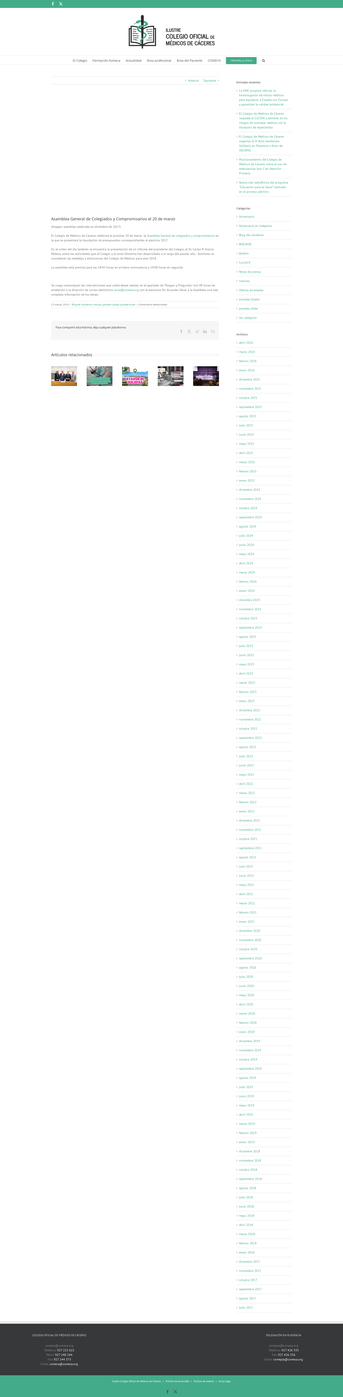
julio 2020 (246, 977)
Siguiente (209, 80)
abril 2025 (246, 453)
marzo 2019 (247, 1124)
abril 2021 (246, 894)
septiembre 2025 (250, 407)
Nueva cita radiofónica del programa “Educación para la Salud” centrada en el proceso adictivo (263, 187)
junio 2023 (246, 655)
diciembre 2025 (249, 379)
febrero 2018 (248, 1243)
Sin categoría (248, 318)
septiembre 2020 (250, 958)
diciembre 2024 (249, 490)
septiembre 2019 (250, 1069)
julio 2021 (246, 866)
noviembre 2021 (250, 830)
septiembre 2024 (250, 517)
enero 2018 (247, 1252)
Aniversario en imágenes (255, 226)
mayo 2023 (246, 664)
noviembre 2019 (250, 1050)
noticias (97, 304)
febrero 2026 (248, 361)
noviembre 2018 (250, 1160)
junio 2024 (246, 545)
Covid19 (244, 263)
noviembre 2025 (250, 389)
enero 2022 (247, 811)
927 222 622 (65, 1350)
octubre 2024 (248, 508)
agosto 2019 (247, 1078)
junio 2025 (246, 434)
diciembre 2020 (249, 931)
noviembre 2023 (250, 609)
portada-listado (111, 304)
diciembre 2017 (249, 1262)
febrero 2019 (248, 1133)
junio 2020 (246, 986)
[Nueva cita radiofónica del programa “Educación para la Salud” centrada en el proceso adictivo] (171, 368)
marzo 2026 (247, 352)
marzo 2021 (247, 903)
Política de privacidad (177, 1381)
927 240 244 (63, 1355)
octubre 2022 (248, 729)
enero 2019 (247, 1142)
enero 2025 (247, 480)
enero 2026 (247, 370)
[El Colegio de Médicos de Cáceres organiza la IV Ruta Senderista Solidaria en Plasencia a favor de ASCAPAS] (135, 368)
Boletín (244, 253)
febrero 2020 (248, 1023)
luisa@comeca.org (126, 290)
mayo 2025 (246, 444)
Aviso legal (225, 1381)
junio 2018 (246, 1206)
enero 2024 (247, 591)
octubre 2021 (248, 839)
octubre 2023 (248, 618)
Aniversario (246, 217)
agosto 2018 (247, 1188)
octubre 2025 (248, 398)
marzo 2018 (247, 1234)
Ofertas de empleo (251, 290)
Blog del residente (82, 304)
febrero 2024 (248, 582)
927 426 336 (286, 1355)
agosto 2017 (247, 1298)
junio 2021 (246, 876)
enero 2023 (247, 701)
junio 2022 (246, 765)
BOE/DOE (245, 244)
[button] (263, 60)
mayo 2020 (246, 995)
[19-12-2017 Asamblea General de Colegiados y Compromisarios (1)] (135, 153)
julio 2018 (246, 1197)
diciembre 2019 (249, 1041)
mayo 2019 (246, 1105)
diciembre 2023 (249, 600)
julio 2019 (246, 1087)
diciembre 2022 (249, 710)
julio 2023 (246, 646)
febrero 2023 (248, 692)
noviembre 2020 (250, 940)
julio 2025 (246, 425)
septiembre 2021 (250, 848)
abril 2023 (246, 673)
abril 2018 (246, 1225)
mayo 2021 (246, 885)
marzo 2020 (247, 1013)
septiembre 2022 (250, 738)
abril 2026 (246, 343)
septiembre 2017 (250, 1289)
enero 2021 (247, 922)
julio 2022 (246, 756)
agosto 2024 (247, 526)
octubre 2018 (248, 1170)
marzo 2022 (247, 793)
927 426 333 (290, 1350)
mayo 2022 (246, 775)
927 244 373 (62, 1359)
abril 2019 (246, 1115)
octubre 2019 (248, 1059)
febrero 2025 (248, 471)
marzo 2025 (247, 462)
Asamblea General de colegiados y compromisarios (181, 236)
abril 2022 (246, 784)
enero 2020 (247, 1032)
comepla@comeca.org (288, 1359)
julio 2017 (246, 1307)
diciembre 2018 (249, 1151)
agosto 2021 (247, 857)
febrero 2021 (248, 912)
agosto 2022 (247, 747)
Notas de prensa (250, 272)
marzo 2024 (247, 572)
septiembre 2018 (250, 1179)
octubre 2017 (248, 1280)
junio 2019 (246, 1096)
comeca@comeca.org (64, 1364)
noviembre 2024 (250, 499)
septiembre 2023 (250, 627)
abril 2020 (246, 1004)
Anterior (193, 80)
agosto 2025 (247, 416)
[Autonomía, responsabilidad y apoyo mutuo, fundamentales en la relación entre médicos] (206, 368)
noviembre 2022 (250, 719)
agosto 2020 (247, 967)
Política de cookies (204, 1381)
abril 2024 (246, 563)
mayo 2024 (246, 554)
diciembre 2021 (249, 820)
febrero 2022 (248, 802)
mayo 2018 (246, 1216)
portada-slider (128, 304)
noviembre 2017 (250, 1271)
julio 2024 (246, 536)
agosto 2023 (247, 637)
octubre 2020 (248, 949)
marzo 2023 (247, 683)
